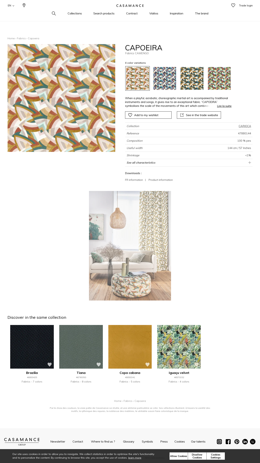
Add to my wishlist (143, 115)
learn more (134, 457)
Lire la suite (224, 106)
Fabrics (21, 38)
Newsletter (57, 441)
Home (11, 38)
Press (164, 441)
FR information (134, 179)
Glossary (128, 441)
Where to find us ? (103, 441)
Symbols (147, 441)
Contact (78, 441)
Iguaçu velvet (179, 373)
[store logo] (130, 11)
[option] (137, 78)
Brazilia (32, 373)
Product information (161, 179)
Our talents (198, 441)
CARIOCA (245, 126)
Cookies (179, 441)
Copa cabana (130, 373)
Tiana (81, 373)
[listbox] (176, 78)
